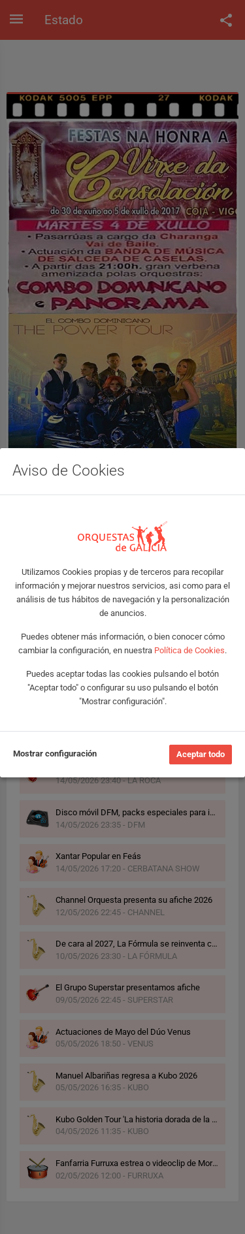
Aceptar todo (200, 754)
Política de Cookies (189, 650)
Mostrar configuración (55, 753)
